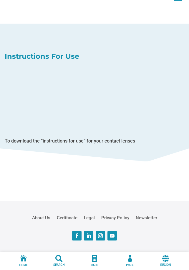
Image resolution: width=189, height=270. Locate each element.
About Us (41, 217)
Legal (89, 217)
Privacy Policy (115, 217)
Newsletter (146, 217)
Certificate (67, 217)
